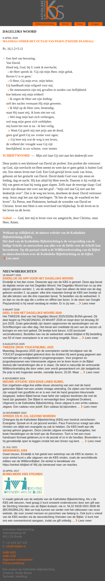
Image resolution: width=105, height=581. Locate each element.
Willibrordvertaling (44, 24)
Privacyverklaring (13, 563)
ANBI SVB (9, 556)
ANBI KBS (9, 552)
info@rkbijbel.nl (16, 546)
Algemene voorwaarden (18, 559)
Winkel (65, 24)
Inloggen (95, 24)
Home (80, 24)
